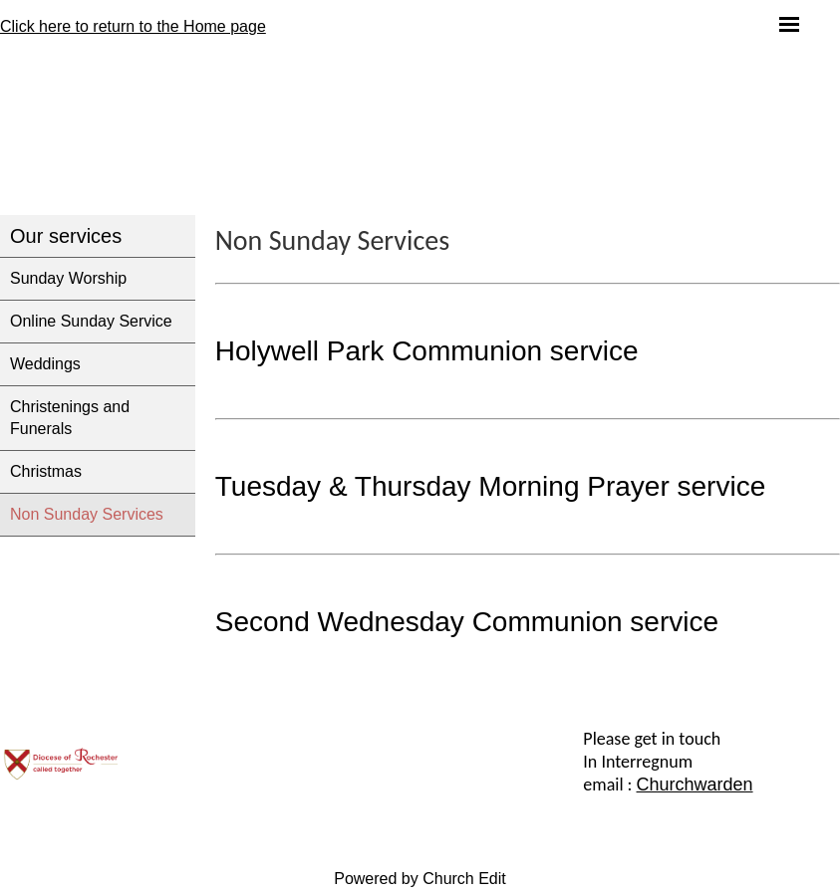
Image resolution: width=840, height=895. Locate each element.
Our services (66, 236)
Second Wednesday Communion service (466, 621)
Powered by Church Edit (420, 878)
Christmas (46, 471)
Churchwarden (695, 784)
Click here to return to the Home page (133, 26)
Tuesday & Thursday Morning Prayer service (490, 486)
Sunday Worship (68, 278)
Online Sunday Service (91, 321)
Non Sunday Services (86, 514)
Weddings (45, 363)
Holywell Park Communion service (427, 351)
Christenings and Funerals (70, 417)
